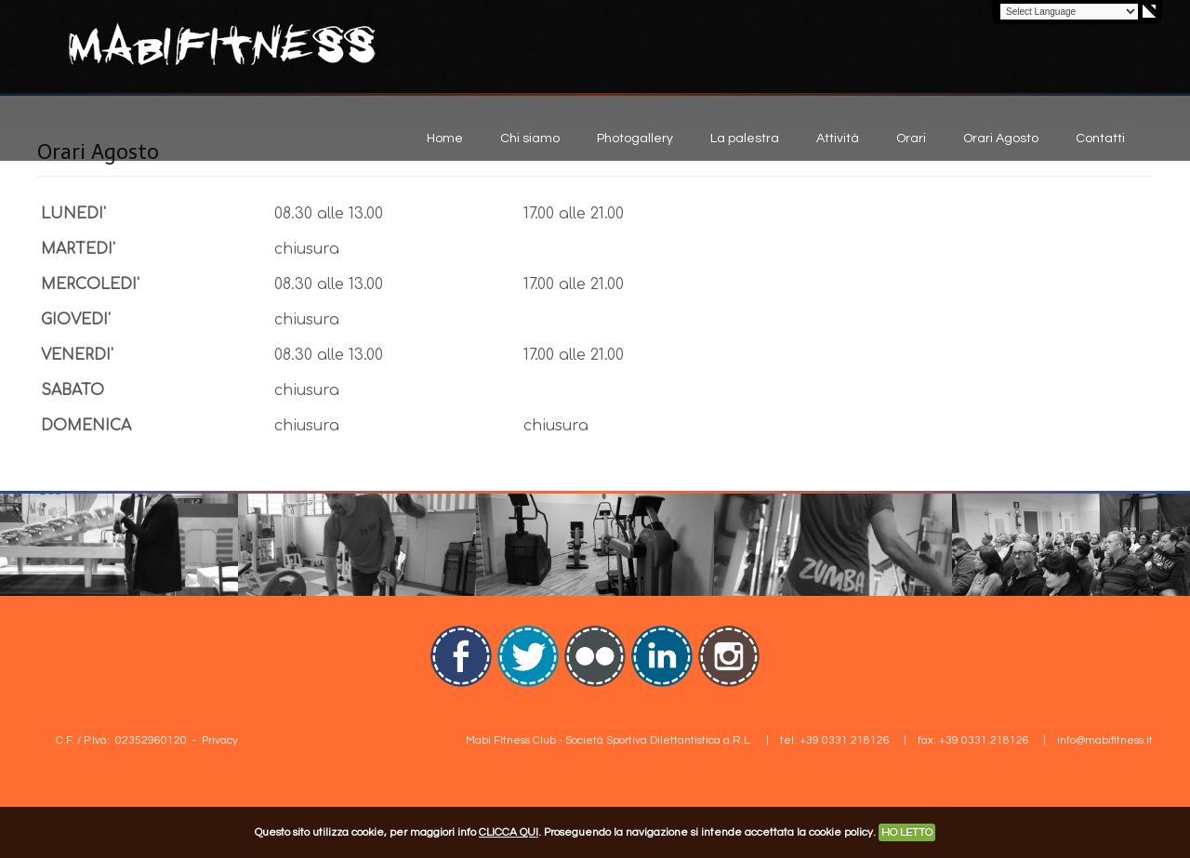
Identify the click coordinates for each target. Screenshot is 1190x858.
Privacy (220, 740)
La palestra (744, 138)
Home (445, 138)
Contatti (1100, 138)
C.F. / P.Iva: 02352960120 (121, 740)
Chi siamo (530, 138)
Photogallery (635, 138)
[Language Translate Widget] (1069, 12)
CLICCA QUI (508, 832)
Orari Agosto (1000, 138)
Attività (837, 138)
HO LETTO (906, 832)
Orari (911, 138)
